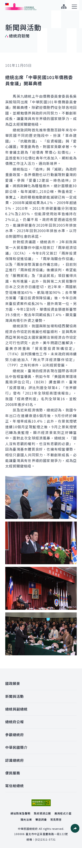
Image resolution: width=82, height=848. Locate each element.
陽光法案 (26, 819)
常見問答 (56, 819)
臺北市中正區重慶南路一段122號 (47, 834)
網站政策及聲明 (20, 813)
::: (3, 2)
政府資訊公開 (42, 813)
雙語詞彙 (41, 819)
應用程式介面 (63, 813)
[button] (75, 828)
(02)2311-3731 (45, 839)
